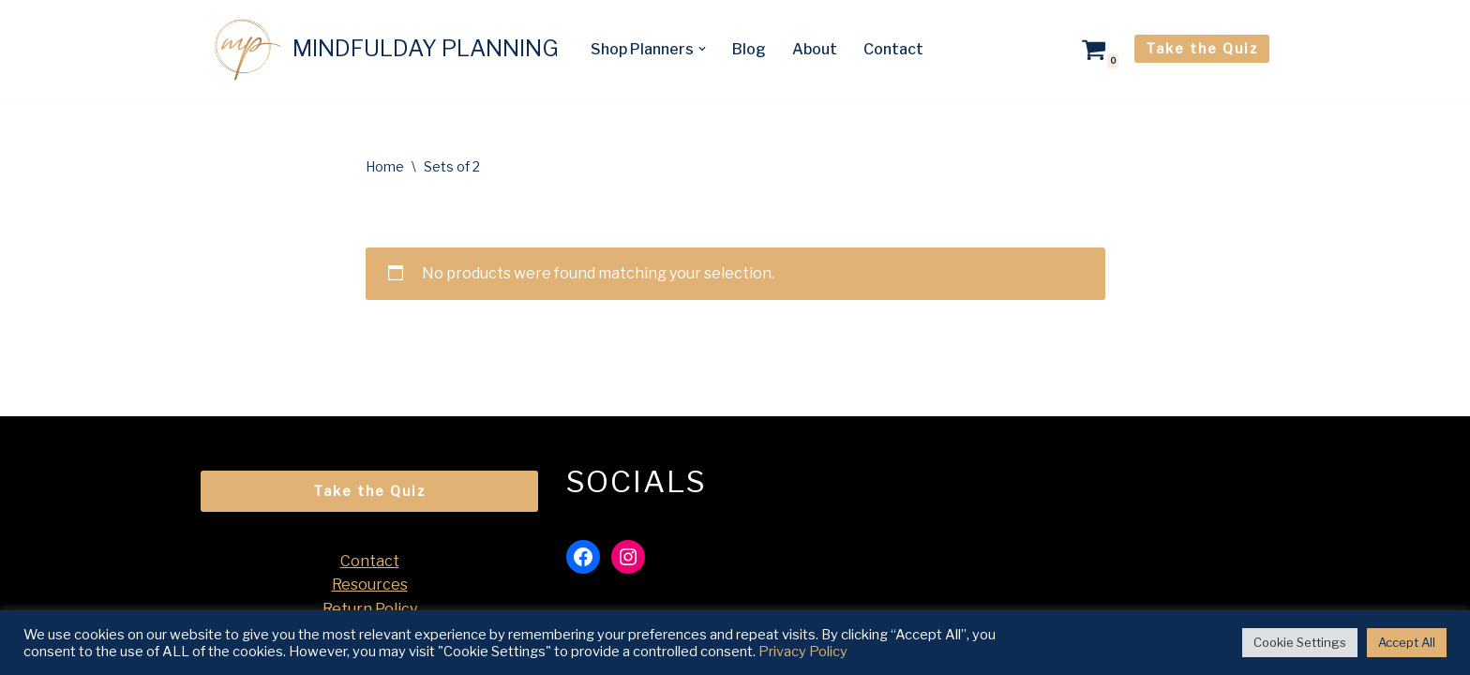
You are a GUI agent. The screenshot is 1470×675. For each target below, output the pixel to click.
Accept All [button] (1406, 642)
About (814, 49)
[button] (702, 48)
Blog (749, 49)
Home (385, 166)
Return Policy (369, 609)
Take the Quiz (1202, 48)
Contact (893, 49)
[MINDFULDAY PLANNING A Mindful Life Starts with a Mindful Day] (380, 49)
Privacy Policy (803, 651)
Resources (370, 584)
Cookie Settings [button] (1299, 642)
